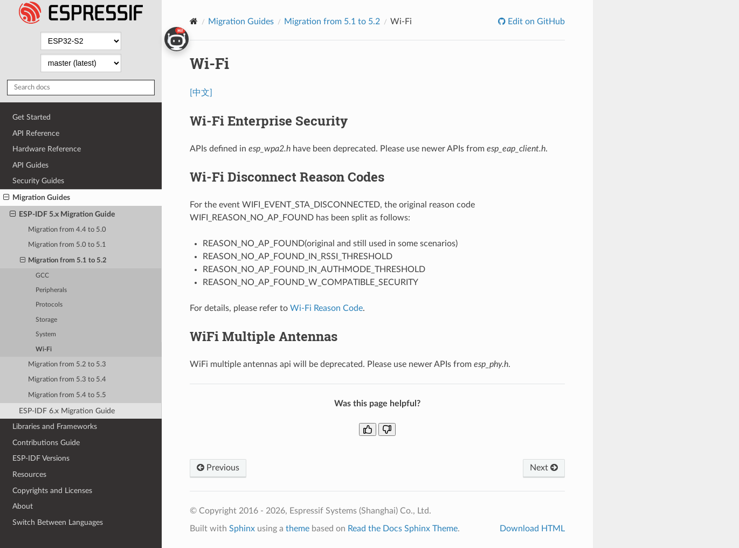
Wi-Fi (44, 349)
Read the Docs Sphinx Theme (403, 528)
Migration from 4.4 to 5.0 (67, 229)
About (22, 506)
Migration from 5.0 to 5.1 (67, 244)
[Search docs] (81, 87)
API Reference (35, 133)
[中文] (201, 92)
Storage (46, 320)
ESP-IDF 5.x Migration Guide (62, 214)
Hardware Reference (46, 149)
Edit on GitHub (535, 21)
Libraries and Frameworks (54, 426)
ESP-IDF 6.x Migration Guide (67, 411)
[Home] (194, 21)
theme (297, 528)
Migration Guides (36, 198)
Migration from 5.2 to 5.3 (67, 364)
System (46, 334)
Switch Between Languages (57, 522)
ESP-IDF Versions (41, 458)
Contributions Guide (46, 443)
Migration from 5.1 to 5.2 (63, 261)
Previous (218, 467)
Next (544, 467)
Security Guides (38, 181)
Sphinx (242, 528)
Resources (29, 474)
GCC (42, 276)
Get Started (31, 117)
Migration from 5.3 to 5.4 (67, 379)
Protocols (49, 305)
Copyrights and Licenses (52, 491)
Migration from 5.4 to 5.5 (67, 395)
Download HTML (532, 528)
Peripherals (51, 290)
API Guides (30, 165)
